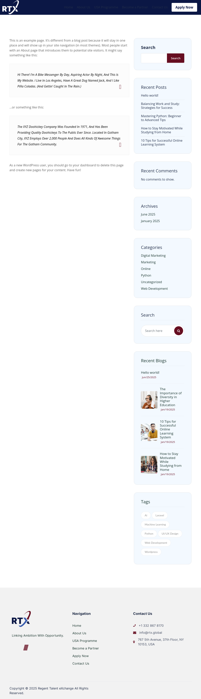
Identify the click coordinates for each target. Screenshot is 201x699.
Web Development (154, 288)
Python (146, 275)
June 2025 (148, 214)
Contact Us (160, 7)
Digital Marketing (153, 255)
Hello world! (149, 95)
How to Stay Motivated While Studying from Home (162, 129)
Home (68, 7)
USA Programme (106, 7)
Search (148, 46)
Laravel (159, 514)
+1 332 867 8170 (151, 625)
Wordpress (151, 551)
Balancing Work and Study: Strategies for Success (160, 105)
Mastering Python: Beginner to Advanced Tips (161, 117)
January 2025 (150, 220)
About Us (83, 7)
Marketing (148, 261)
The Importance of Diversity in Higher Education (171, 396)
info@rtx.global (150, 632)
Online (145, 268)
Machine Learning (155, 523)
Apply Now (184, 7)
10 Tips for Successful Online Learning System (161, 142)
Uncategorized (151, 281)
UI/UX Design (170, 532)
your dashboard (84, 164)
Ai (146, 514)
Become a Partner (135, 7)
